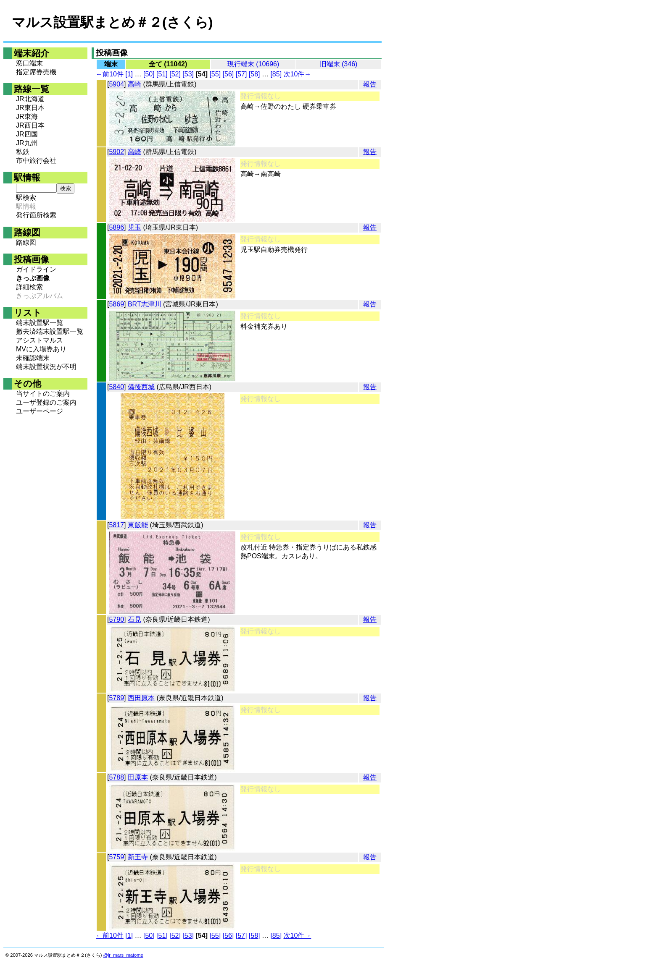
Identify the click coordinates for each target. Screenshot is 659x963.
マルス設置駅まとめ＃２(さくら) (112, 22)
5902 (116, 151)
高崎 (134, 84)
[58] (254, 74)
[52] (175, 74)
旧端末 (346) (339, 64)
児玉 (134, 227)
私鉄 (22, 151)
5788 (116, 777)
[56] (228, 74)
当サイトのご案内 (43, 393)
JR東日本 (30, 107)
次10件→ (297, 74)
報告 (370, 84)
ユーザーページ (39, 411)
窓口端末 (29, 63)
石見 (134, 619)
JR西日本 (30, 125)
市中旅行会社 (36, 160)
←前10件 (110, 74)
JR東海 (27, 116)
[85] (276, 74)
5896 (116, 227)
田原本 (138, 777)
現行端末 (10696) (253, 64)
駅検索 (26, 197)
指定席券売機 (36, 72)
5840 (116, 386)
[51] (162, 74)
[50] (149, 74)
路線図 (26, 242)
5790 (116, 619)
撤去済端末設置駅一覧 (49, 331)
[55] (215, 74)
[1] (129, 74)
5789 (116, 697)
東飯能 (138, 525)
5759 (116, 857)
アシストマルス (39, 340)
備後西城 (141, 386)
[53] (188, 74)
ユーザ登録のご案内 (46, 402)
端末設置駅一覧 (39, 322)
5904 (116, 84)
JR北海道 (30, 98)
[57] (241, 74)
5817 (116, 525)
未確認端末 (33, 357)
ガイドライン (36, 269)
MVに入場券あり (41, 349)
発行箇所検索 (36, 215)
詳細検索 (29, 286)
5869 (116, 304)
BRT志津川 (144, 304)
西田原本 (141, 697)
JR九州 (27, 143)
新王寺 (138, 857)
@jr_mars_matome (123, 955)
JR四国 (27, 134)
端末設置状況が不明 (46, 366)
